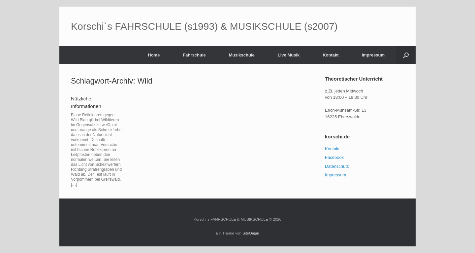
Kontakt (330, 55)
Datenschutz (337, 166)
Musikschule (242, 55)
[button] (406, 55)
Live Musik (289, 55)
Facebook (334, 157)
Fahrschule (194, 55)
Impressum (373, 55)
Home (154, 55)
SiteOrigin (250, 233)
